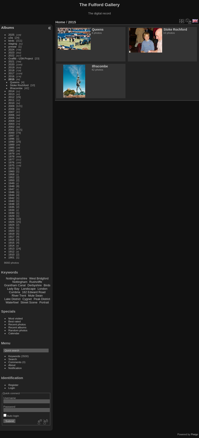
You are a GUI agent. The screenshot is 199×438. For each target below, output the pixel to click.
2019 (11, 67)
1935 (11, 206)
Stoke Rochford (19, 85)
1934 (11, 209)
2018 (11, 70)
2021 (11, 61)
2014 (11, 91)
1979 (11, 153)
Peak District (42, 299)
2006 (11, 114)
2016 (11, 76)
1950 (11, 180)
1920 (11, 230)
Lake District (12, 299)
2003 (11, 123)
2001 (11, 129)
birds (11, 40)
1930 (11, 212)
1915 (11, 242)
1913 (11, 248)
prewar (12, 46)
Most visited (15, 318)
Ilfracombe (16, 88)
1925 (11, 221)
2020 (11, 64)
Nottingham (19, 282)
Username (9, 397)
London (42, 288)
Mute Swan (35, 295)
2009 (11, 105)
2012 (11, 97)
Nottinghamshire (16, 278)
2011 (11, 99)
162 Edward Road (33, 292)
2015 (11, 79)
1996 (11, 138)
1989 (11, 144)
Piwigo (194, 434)
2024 (11, 49)
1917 (11, 236)
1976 (11, 162)
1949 (11, 183)
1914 (11, 245)
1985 (11, 147)
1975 (11, 165)
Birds (47, 285)
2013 (11, 94)
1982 (11, 150)
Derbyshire (34, 285)
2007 (11, 111)
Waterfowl (12, 302)
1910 (11, 254)
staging (12, 43)
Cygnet (27, 299)
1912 (11, 251)
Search (12, 359)
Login (11, 387)
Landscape (28, 288)
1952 (11, 177)
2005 (11, 117)
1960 (11, 171)
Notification (15, 367)
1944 (11, 195)
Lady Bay (13, 288)
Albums (7, 27)
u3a (10, 37)
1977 (11, 159)
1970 (11, 168)
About (12, 365)
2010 (11, 102)
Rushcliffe (35, 282)
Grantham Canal (15, 285)
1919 (11, 233)
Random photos (17, 330)
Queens (14, 82)
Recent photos (17, 324)
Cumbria (14, 292)
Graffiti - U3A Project (20, 58)
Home (60, 22)
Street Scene (28, 302)
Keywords (14, 356)
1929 (11, 215)
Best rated (14, 321)
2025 (11, 34)
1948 (11, 186)
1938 (11, 203)
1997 (11, 135)
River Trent (19, 295)
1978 (11, 156)
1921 (11, 227)
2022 (11, 55)
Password (9, 406)
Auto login (11, 415)
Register (13, 384)
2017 (11, 73)
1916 (11, 239)
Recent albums (17, 327)
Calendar (13, 333)
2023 (11, 52)
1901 (11, 257)
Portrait (44, 302)
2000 (11, 132)
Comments (15, 362)
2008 (11, 108)
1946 (11, 192)
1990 (11, 141)
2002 (11, 126)
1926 (11, 218)
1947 (11, 189)
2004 (11, 120)
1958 (11, 174)
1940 (11, 200)
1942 (11, 197)
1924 (11, 224)
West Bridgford (39, 278)
